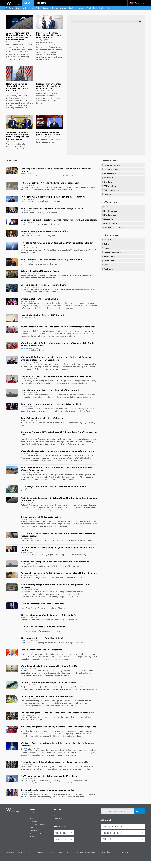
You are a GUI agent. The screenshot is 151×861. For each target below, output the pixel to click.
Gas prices (61, 524)
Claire (50, 591)
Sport (71, 8)
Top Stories (9, 8)
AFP (71, 654)
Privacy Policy (41, 852)
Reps (23, 444)
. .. (36, 252)
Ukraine (39, 98)
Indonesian (29, 687)
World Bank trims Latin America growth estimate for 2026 (49, 666)
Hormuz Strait (72, 187)
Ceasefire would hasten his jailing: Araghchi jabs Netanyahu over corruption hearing (58, 548)
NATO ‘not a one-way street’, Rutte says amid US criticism (49, 776)
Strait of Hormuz (47, 397)
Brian (39, 591)
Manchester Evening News (14, 93)
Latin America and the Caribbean (82, 670)
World (24, 8)
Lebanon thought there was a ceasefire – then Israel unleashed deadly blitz (57, 713)
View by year (61, 839)
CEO (29, 750)
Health (101, 8)
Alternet (23, 329)
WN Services (108, 839)
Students (69, 852)
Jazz (106, 265)
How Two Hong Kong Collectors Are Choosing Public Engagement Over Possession (55, 586)
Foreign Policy (25, 420)
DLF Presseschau (111, 190)
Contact (52, 852)
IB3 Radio (108, 194)
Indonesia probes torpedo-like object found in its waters (48, 682)
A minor (24, 455)
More (108, 8)
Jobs (60, 852)
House (23, 439)
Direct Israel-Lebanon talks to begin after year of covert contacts (49, 35)
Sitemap (21, 852)
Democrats (30, 439)
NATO (23, 201)
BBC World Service (112, 165)
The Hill (23, 199)
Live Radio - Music (110, 235)
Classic (107, 248)
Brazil (23, 654)
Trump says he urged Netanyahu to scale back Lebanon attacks (51, 404)
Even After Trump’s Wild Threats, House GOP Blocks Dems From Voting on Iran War (59, 433)
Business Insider (25, 362)
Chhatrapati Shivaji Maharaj (72, 455)
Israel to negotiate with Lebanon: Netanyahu (42, 603)
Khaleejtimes (40, 90)
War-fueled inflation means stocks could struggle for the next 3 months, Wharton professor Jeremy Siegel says (56, 358)
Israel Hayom (40, 40)
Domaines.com (59, 816)
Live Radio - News (109, 160)
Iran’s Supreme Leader (29, 394)
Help (30, 852)
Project (53, 524)
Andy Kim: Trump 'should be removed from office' (44, 231)
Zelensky (85, 275)
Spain (23, 224)
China (26, 540)
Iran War (27, 521)
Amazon (24, 750)
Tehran (26, 308)
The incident (54, 479)
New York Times (25, 248)
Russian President (43, 93)
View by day (60, 832)
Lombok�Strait (73, 689)
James (65, 444)
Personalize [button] (137, 3)
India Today (9, 141)
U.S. (22, 380)
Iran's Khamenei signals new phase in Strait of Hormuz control (51, 390)
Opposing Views (25, 472)
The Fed (35, 369)
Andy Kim (28, 236)
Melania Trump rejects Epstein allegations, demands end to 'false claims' (56, 376)
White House (85, 477)
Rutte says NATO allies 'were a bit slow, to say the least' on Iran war (53, 197)
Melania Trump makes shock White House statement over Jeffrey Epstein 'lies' (17, 87)
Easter (46, 100)
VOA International (111, 169)
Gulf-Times (24, 301)
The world (55, 187)
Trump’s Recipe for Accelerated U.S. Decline (42, 418)
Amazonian (39, 654)
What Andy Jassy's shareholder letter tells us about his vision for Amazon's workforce (58, 744)
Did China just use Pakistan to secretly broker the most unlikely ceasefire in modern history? (58, 534)
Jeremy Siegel (54, 364)
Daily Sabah (24, 378)
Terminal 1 (55, 455)
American (52, 477)
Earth (67, 507)
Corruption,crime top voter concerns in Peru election (47, 696)
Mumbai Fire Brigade (55, 460)
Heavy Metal (109, 261)
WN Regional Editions (112, 826)
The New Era (24, 519)
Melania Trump (46, 176)
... (28, 108)
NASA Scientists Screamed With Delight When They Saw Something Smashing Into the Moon (59, 499)
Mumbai (84, 458)
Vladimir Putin (56, 93)
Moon (22, 52)
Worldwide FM (110, 174)
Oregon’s (66, 526)
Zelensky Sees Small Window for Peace (40, 271)
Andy (33, 750)
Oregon (39, 524)
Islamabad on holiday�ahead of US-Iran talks (43, 315)
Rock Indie (108, 269)
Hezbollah (65, 769)
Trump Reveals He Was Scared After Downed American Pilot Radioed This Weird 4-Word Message (56, 468)
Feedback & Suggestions (86, 852)
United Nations (25, 348)
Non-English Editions (112, 832)
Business (46, 8)
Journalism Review (34, 8)
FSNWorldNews (110, 186)
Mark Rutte (44, 201)
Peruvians (25, 701)
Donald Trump (67, 305)
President (24, 213)
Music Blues (109, 240)
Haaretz (23, 185)
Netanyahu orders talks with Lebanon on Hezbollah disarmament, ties (55, 762)
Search (42, 3)
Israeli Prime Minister (62, 408)
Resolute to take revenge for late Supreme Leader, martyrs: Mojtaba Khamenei (59, 573)
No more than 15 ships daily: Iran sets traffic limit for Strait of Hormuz (55, 561)
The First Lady (11, 95)
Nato (20, 146)
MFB (65, 460)
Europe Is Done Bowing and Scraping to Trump (43, 285)
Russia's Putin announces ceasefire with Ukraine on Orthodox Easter (48, 86)
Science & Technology (59, 8)
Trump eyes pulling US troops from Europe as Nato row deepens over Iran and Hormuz (17, 135)
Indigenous (64, 659)
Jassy (38, 750)
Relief (80, 521)
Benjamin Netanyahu (79, 408)
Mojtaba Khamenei (46, 394)
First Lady (28, 380)
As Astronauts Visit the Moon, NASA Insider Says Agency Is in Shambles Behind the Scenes (18, 36)
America (92, 250)
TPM (22, 437)
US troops (25, 144)
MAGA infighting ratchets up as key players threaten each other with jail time (58, 727)
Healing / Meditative (112, 252)
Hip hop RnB (109, 257)
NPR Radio (108, 178)
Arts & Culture (92, 8)
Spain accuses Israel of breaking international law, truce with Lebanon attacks (59, 220)
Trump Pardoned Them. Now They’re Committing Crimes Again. (51, 259)
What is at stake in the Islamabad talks (39, 299)
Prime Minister (42, 42)
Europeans (29, 289)
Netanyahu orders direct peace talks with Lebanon (48, 133)
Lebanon (58, 50)
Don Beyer (30, 444)
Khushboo (25, 524)
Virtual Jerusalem (26, 715)
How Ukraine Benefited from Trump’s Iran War (43, 627)
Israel (45, 59)
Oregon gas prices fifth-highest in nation (41, 517)
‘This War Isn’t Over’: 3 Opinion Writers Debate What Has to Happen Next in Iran (57, 244)
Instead (24, 642)
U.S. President (26, 408)
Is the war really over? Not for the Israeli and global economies (51, 183)
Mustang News (25, 489)
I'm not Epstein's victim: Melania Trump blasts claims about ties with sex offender (56, 170)
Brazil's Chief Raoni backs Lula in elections (41, 650)
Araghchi (51, 554)
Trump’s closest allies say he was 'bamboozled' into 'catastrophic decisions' (58, 327)
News (27, 3)
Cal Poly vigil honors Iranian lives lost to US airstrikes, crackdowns (53, 486)
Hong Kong (58, 596)
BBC (36, 719)
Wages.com (58, 819)
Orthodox (40, 100)
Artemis (32, 505)
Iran (18, 149)
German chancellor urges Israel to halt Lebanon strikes (47, 790)
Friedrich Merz (42, 794)
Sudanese (40, 350)
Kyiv (58, 631)
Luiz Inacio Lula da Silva (54, 656)
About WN (10, 852)
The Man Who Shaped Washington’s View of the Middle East (49, 615)
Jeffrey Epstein (89, 380)
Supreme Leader (53, 577)
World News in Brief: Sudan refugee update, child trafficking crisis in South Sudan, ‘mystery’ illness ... (57, 344)
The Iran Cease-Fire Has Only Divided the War (43, 638)
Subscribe (139, 811)
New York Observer (26, 589)
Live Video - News (109, 202)
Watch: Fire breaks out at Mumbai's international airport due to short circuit (58, 451)
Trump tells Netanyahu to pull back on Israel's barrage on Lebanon (53, 208)
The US (23, 303)
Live (17, 8)
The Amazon (69, 752)
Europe (13, 146)
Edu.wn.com (58, 813)
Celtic (106, 244)
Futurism (9, 42)
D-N (34, 236)
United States (26, 526)
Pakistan (59, 303)
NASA (30, 44)
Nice (22, 187)
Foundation (71, 591)
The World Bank (27, 670)
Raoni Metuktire (59, 654)
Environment (80, 8)
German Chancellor (28, 794)
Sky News (108, 182)
